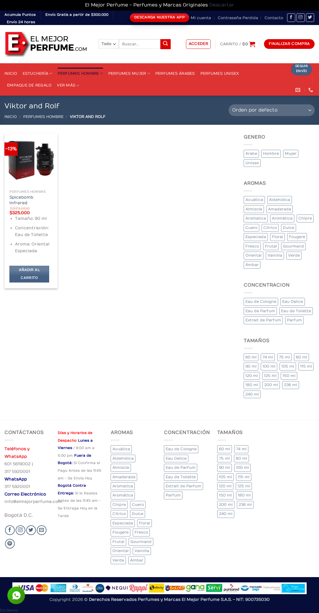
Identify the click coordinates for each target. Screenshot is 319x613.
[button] (198, 44)
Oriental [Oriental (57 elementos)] (253, 255)
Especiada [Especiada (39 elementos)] (255, 237)
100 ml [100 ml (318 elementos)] (268, 366)
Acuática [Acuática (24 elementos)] (254, 199)
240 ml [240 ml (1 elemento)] (252, 394)
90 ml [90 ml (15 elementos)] (251, 366)
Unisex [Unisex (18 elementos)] (252, 163)
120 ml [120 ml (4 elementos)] (251, 375)
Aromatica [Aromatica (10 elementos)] (255, 218)
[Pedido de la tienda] (272, 110)
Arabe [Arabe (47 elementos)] (251, 153)
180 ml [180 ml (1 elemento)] (251, 385)
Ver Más (68, 85)
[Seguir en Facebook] (291, 17)
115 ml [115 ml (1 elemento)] (306, 366)
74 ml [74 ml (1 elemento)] (267, 357)
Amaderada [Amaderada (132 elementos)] (279, 209)
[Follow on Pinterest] (10, 544)
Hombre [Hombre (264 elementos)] (271, 153)
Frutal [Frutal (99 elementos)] (271, 246)
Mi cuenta (201, 18)
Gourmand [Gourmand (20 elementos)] (293, 246)
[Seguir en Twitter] (310, 17)
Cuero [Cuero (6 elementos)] (251, 227)
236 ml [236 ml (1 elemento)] (290, 385)
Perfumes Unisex (219, 73)
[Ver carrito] (237, 44)
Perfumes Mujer (129, 73)
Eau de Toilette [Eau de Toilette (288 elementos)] (296, 311)
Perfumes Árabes (175, 73)
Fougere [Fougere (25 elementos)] (297, 237)
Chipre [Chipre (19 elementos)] (305, 218)
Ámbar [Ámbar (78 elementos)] (252, 265)
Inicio (10, 73)
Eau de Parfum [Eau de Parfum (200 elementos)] (260, 311)
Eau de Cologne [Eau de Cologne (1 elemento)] (260, 301)
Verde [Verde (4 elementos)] (294, 255)
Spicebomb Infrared (21, 200)
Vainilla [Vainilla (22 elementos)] (275, 255)
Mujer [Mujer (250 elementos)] (291, 153)
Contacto (274, 18)
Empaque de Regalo (29, 85)
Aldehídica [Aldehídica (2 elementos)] (279, 199)
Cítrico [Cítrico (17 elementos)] (270, 227)
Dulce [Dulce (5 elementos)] (288, 227)
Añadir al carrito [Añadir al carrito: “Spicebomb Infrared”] (29, 274)
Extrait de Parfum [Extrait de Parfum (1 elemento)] (263, 320)
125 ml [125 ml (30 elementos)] (270, 375)
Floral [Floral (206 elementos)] (277, 237)
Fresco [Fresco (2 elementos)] (252, 246)
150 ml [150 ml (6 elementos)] (289, 375)
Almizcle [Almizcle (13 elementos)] (253, 209)
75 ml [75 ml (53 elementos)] (284, 357)
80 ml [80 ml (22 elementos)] (301, 357)
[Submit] (165, 44)
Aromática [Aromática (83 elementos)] (282, 218)
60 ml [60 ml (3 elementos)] (251, 357)
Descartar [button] (221, 5)
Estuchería (37, 73)
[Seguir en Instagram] (300, 17)
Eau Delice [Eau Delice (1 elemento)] (292, 301)
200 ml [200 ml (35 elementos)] (271, 385)
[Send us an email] (41, 530)
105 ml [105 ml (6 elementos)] (287, 366)
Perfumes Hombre (80, 73)
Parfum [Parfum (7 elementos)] (294, 320)
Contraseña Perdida (238, 18)
